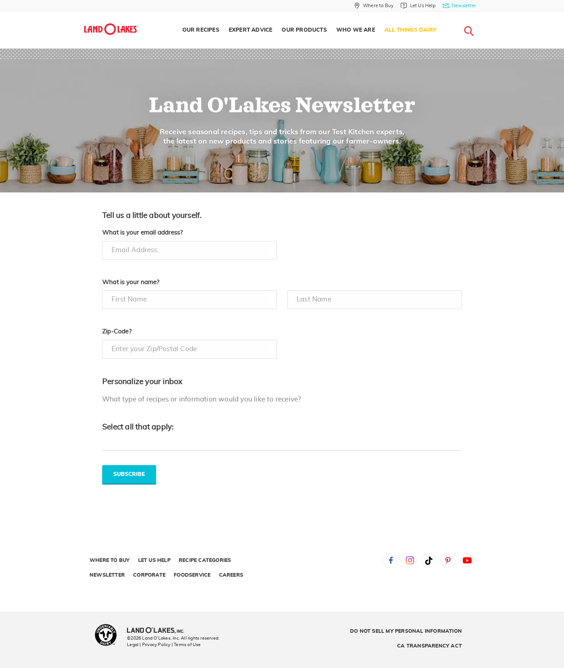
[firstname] (189, 299)
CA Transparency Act (429, 646)
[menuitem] (201, 30)
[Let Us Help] (418, 6)
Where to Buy (109, 560)
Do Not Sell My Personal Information (406, 631)
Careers (231, 575)
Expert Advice (251, 30)
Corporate (149, 575)
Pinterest (448, 560)
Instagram (409, 560)
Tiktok (429, 560)
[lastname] (374, 299)
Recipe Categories (205, 560)
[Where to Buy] (373, 6)
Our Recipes (200, 30)
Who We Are (355, 30)
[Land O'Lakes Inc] (158, 631)
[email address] (189, 250)
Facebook (390, 560)
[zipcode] (189, 349)
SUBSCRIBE (129, 474)
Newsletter (107, 575)
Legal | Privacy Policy (148, 644)
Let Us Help (154, 560)
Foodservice (192, 575)
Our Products (304, 30)
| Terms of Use (186, 644)
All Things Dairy (411, 30)
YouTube (467, 560)
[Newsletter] (459, 6)
